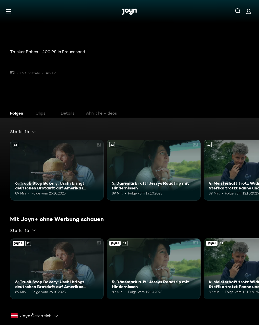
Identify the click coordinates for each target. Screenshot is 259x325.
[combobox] (23, 132)
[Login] (248, 11)
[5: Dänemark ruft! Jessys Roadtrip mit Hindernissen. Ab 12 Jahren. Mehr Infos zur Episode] (153, 170)
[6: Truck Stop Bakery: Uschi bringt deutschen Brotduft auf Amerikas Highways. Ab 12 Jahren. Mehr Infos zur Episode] (57, 170)
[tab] (18, 113)
